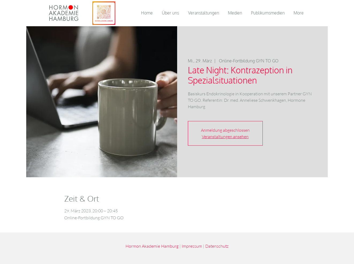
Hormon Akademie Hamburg (151, 245)
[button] (235, 13)
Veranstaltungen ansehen (225, 136)
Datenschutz (217, 245)
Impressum (192, 245)
